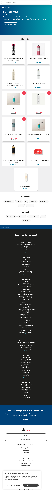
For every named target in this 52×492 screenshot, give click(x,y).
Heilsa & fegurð (26, 235)
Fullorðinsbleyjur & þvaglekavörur (26, 342)
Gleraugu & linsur (26, 243)
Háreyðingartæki (26, 362)
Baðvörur (26, 386)
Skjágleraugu (26, 251)
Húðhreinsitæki (26, 369)
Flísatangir (26, 288)
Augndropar (26, 281)
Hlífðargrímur (26, 303)
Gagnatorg (26, 452)
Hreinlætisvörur (26, 339)
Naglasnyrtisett (26, 371)
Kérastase (33, 201)
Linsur (26, 249)
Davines (19, 201)
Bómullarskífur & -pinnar (26, 341)
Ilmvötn (26, 394)
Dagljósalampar (26, 264)
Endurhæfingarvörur (26, 286)
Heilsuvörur (26, 280)
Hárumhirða (6, 7)
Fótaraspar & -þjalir (26, 359)
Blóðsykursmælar (26, 261)
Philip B (21, 205)
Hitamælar (26, 268)
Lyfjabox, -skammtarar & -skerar (26, 309)
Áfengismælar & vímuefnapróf (26, 285)
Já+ (26, 455)
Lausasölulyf (26, 306)
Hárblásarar (26, 361)
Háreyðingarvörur (26, 389)
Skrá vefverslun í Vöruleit (26, 461)
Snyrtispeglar (26, 375)
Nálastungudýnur (26, 311)
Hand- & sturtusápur (26, 344)
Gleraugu (26, 246)
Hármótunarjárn (26, 364)
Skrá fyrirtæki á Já (26, 463)
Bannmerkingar (26, 468)
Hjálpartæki (26, 299)
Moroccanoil (43, 201)
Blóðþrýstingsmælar (26, 263)
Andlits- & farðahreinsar (26, 384)
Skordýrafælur (26, 321)
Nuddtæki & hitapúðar (26, 271)
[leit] (26, 2)
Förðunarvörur (26, 387)
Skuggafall (26, 220)
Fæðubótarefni (26, 289)
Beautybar (22, 216)
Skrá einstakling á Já (26, 465)
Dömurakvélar (26, 357)
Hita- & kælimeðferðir (26, 298)
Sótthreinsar (26, 324)
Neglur (26, 396)
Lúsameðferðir (26, 307)
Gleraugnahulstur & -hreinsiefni (26, 244)
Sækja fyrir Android (26, 439)
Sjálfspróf (26, 319)
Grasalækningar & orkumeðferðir (26, 293)
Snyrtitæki (26, 356)
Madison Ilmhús (33, 216)
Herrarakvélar (26, 367)
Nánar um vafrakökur (10, 481)
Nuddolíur (26, 316)
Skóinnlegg (26, 322)
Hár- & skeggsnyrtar (26, 366)
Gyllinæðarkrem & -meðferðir (26, 294)
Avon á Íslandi (9, 201)
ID (25, 201)
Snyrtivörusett (26, 397)
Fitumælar (26, 266)
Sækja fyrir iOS (26, 435)
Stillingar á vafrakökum (15, 485)
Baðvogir (26, 260)
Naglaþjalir (26, 372)
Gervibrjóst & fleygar (26, 291)
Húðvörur (26, 392)
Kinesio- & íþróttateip (26, 304)
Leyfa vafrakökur (31, 485)
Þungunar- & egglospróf (26, 332)
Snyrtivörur (26, 382)
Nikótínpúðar (26, 312)
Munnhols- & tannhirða (26, 346)
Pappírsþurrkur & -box (26, 347)
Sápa (43, 216)
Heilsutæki (26, 258)
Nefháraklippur (26, 374)
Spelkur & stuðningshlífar (26, 325)
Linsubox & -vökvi (26, 248)
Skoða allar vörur (10, 24)
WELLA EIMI (30, 205)
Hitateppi (26, 269)
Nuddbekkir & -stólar (26, 314)
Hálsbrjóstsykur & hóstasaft (26, 296)
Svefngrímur (26, 329)
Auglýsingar (26, 450)
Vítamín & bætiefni (26, 330)
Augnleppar (26, 283)
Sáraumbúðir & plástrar (26, 317)
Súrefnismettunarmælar (26, 273)
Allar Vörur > (26, 253)
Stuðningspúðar (26, 327)
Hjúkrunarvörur (26, 301)
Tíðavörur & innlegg (26, 349)
